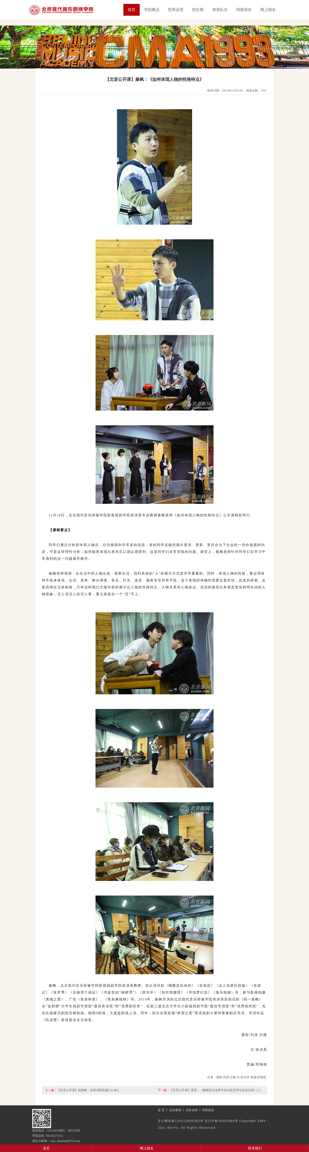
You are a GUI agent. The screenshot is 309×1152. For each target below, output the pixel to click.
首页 (131, 10)
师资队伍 (220, 10)
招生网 (198, 10)
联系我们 (255, 1148)
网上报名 (268, 10)
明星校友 (244, 10)
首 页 (161, 1110)
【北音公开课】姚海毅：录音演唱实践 (82, 1090)
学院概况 (151, 10)
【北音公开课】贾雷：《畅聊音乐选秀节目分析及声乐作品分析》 (213, 1090)
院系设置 (175, 10)
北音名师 (192, 1110)
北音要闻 (175, 1110)
